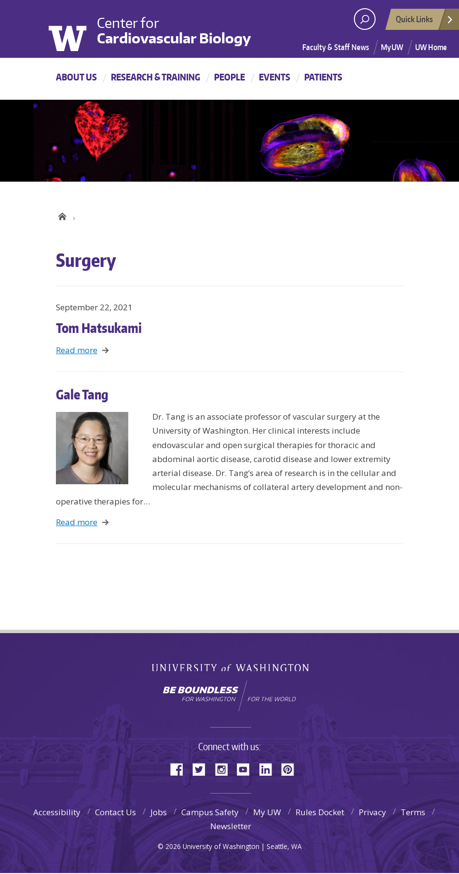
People (229, 77)
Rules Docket (320, 813)
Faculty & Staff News (335, 47)
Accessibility (57, 813)
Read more (76, 351)
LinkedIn (269, 769)
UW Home (431, 47)
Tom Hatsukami (99, 328)
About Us (76, 77)
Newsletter (230, 827)
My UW (267, 813)
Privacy (372, 813)
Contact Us (115, 813)
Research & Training (155, 77)
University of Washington (74, 28)
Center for (174, 29)
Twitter (202, 769)
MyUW (392, 47)
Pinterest (291, 769)
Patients (323, 77)
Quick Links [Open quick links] (425, 21)
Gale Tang (82, 394)
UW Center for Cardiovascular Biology (62, 216)
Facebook (180, 769)
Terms (413, 813)
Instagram (225, 769)
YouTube (247, 769)
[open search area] (365, 19)
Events (274, 77)
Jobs (158, 813)
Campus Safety (210, 813)
